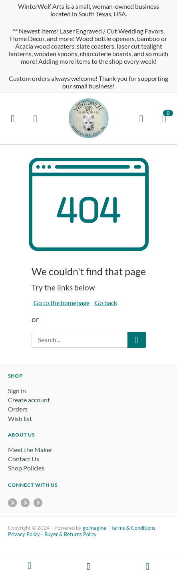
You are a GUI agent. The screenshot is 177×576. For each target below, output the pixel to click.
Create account (29, 400)
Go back (106, 302)
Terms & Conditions (133, 528)
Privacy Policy (24, 534)
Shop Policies (26, 468)
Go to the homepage (61, 302)
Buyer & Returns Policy (70, 534)
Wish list (20, 418)
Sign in (17, 390)
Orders (18, 409)
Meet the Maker (30, 449)
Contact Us (23, 458)
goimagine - (97, 528)
